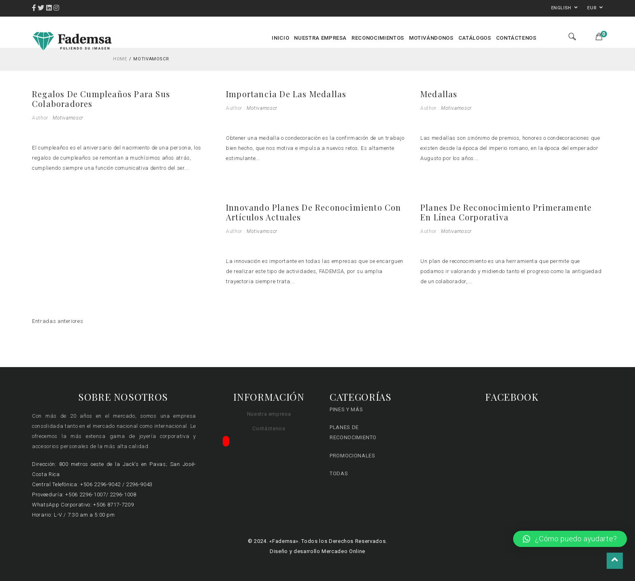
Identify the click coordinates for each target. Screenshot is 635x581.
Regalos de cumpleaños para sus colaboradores (101, 98)
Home (120, 59)
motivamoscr (68, 118)
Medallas (439, 93)
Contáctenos (268, 428)
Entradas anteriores (57, 321)
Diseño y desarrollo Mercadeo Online (317, 551)
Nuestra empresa (269, 414)
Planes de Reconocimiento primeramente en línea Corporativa (506, 212)
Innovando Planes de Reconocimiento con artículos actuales (313, 212)
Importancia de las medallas (286, 93)
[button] (570, 539)
